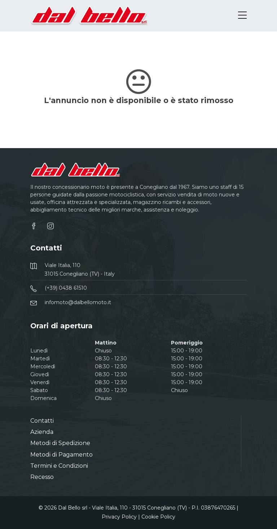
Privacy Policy (119, 517)
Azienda (41, 431)
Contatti (42, 420)
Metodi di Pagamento (61, 454)
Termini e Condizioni (59, 465)
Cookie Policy (158, 517)
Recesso (42, 477)
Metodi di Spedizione (60, 443)
